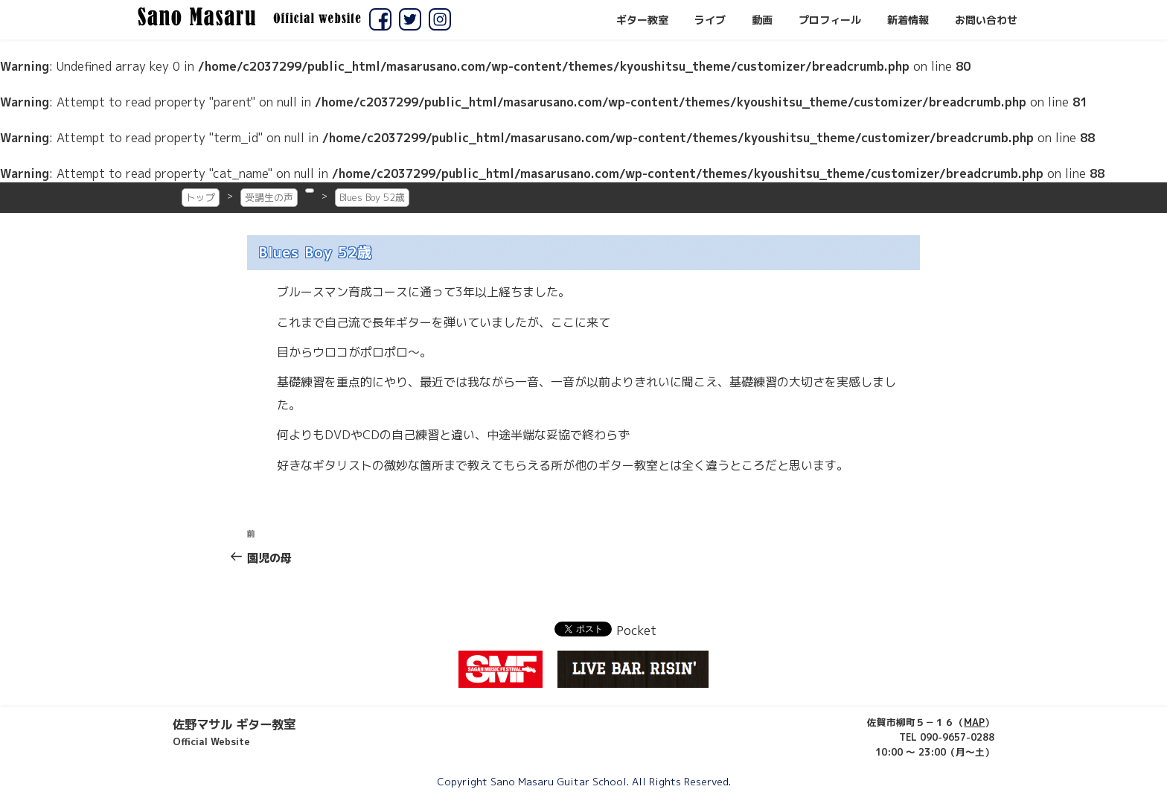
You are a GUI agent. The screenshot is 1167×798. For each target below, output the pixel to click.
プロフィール (830, 20)
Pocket (636, 630)
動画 (762, 20)
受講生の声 (269, 197)
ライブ (710, 20)
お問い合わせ (986, 20)
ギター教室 (642, 20)
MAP (974, 722)
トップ (200, 197)
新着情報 (908, 20)
